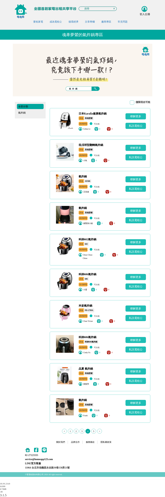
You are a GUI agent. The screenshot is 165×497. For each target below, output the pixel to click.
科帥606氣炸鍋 (87, 274)
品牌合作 (75, 442)
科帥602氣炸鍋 (87, 239)
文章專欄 (90, 21)
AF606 (87, 181)
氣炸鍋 (22, 112)
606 (86, 279)
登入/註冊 (145, 14)
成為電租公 (56, 21)
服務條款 (90, 442)
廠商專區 (106, 21)
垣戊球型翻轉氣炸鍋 (91, 144)
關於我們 (60, 442)
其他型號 (89, 118)
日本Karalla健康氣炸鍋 (93, 113)
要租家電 (38, 21)
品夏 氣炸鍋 (86, 368)
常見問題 (123, 21)
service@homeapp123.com (39, 459)
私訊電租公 (136, 125)
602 (86, 244)
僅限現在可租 (143, 102)
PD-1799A (89, 310)
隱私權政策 (106, 442)
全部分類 (23, 106)
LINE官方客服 (33, 463)
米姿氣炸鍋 (85, 305)
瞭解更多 (135, 116)
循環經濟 (73, 21)
